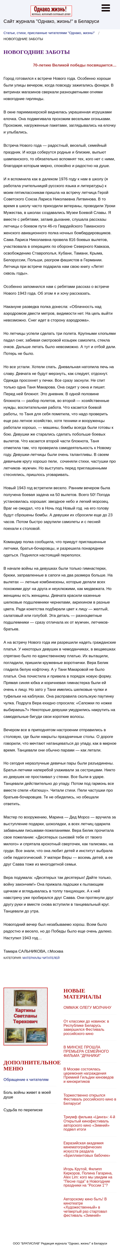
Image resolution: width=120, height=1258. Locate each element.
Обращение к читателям (26, 1079)
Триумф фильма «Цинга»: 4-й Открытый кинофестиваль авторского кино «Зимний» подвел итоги (89, 1123)
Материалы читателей (41, 958)
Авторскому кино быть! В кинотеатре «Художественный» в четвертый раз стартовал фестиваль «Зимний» (85, 1207)
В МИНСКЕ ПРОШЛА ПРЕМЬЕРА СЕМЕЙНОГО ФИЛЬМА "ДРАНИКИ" (86, 1051)
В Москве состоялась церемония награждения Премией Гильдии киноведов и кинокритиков (89, 1075)
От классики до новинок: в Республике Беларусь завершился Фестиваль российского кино (86, 1027)
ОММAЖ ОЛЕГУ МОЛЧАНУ (87, 1008)
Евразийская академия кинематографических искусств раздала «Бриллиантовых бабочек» (87, 1149)
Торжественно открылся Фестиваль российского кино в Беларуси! (90, 1099)
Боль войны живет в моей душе (27, 1094)
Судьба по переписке (23, 1110)
